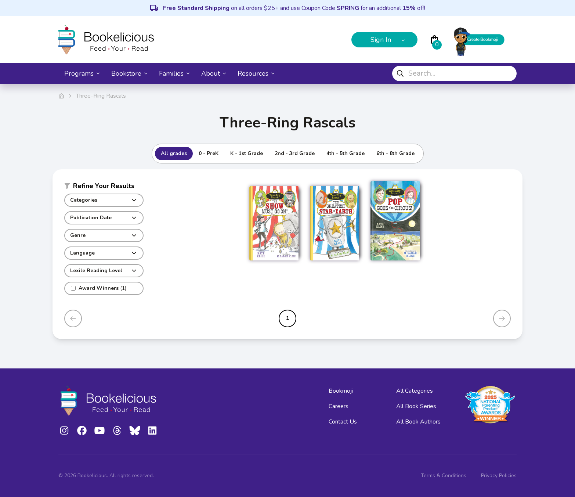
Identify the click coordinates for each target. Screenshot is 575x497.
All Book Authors (418, 422)
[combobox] (454, 73)
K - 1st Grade (246, 153)
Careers (338, 406)
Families (174, 73)
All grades (174, 153)
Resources (256, 73)
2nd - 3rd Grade (295, 153)
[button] (104, 187)
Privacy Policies (499, 475)
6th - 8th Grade (395, 153)
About (213, 73)
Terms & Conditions (443, 475)
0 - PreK (208, 153)
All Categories (414, 391)
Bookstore (129, 73)
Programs (82, 73)
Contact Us (343, 422)
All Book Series (416, 406)
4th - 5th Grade (345, 153)
